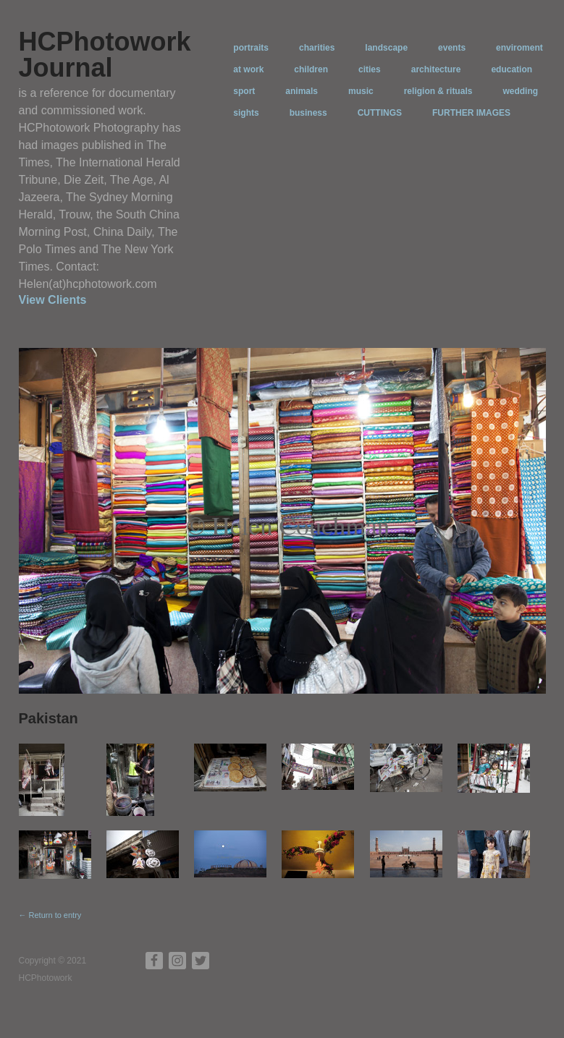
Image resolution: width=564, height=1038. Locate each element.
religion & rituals (438, 91)
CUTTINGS (380, 113)
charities (316, 47)
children (311, 69)
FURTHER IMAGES (471, 113)
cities (369, 69)
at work (248, 69)
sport (244, 91)
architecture (436, 69)
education (511, 69)
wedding (520, 91)
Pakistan (48, 718)
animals (301, 91)
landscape (386, 47)
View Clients (53, 300)
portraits (251, 47)
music (361, 91)
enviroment (519, 47)
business (308, 113)
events (452, 47)
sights (245, 113)
